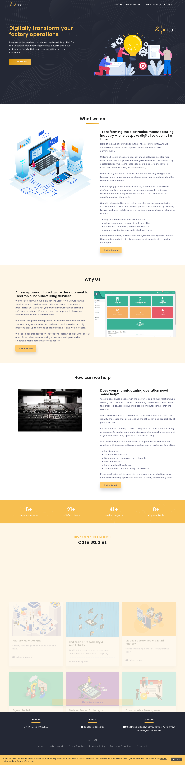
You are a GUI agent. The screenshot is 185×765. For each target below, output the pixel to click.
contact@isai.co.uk (92, 726)
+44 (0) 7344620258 (36, 726)
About (118, 4)
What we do (133, 4)
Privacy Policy (97, 746)
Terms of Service (25, 761)
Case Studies (151, 4)
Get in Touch (20, 63)
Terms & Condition (121, 746)
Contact (169, 4)
